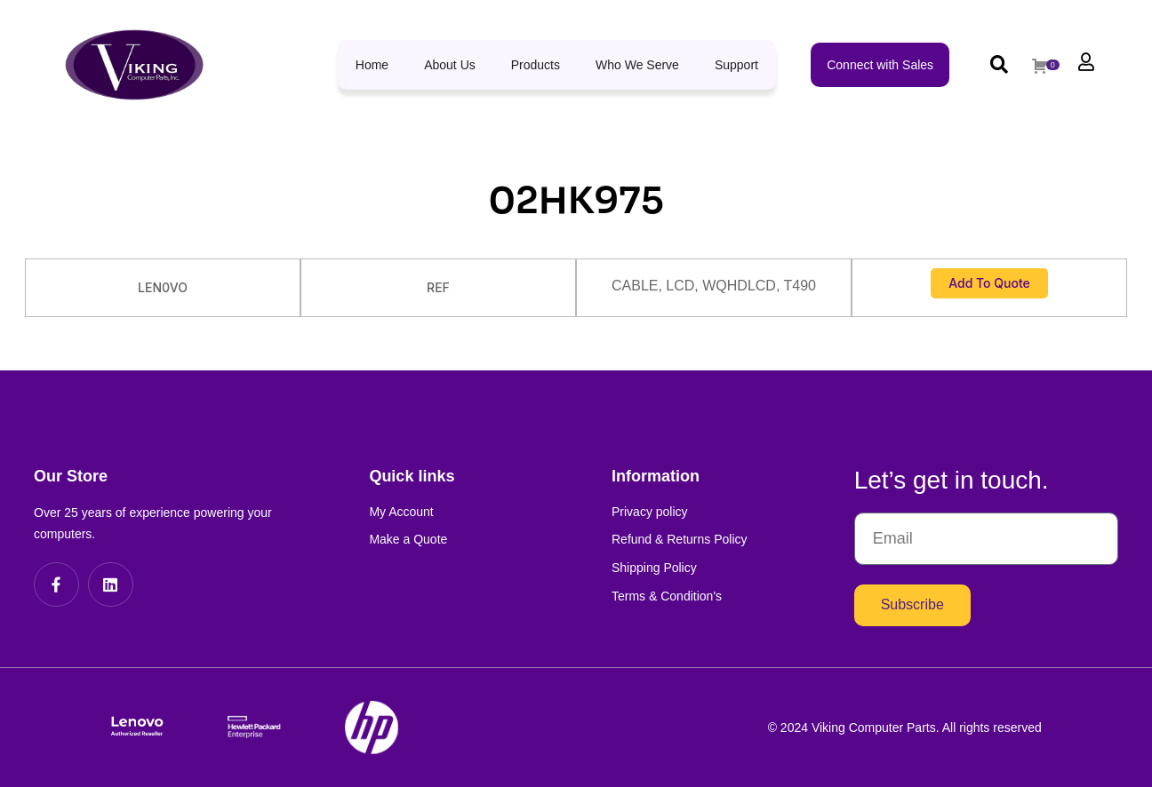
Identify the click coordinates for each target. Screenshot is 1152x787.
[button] (998, 64)
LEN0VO (163, 287)
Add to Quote (989, 282)
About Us (450, 65)
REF (438, 287)
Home (372, 65)
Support (736, 65)
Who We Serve (637, 65)
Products (535, 65)
